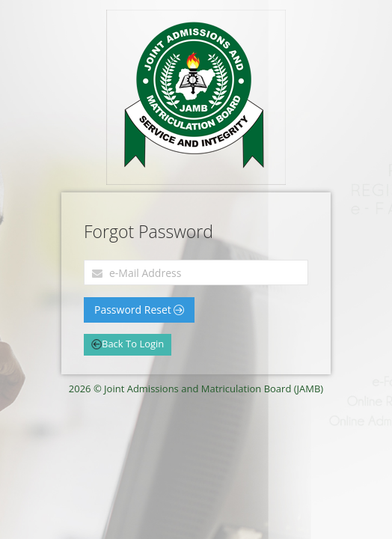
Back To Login (127, 343)
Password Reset (139, 309)
